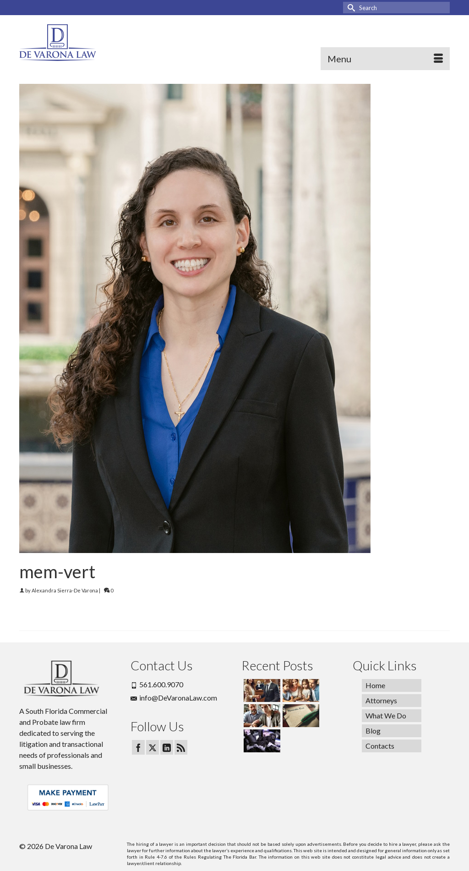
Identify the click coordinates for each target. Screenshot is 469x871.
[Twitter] (152, 747)
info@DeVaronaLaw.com (174, 697)
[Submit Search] (350, 7)
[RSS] (181, 747)
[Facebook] (138, 747)
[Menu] (385, 58)
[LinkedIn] (166, 747)
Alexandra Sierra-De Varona (65, 590)
